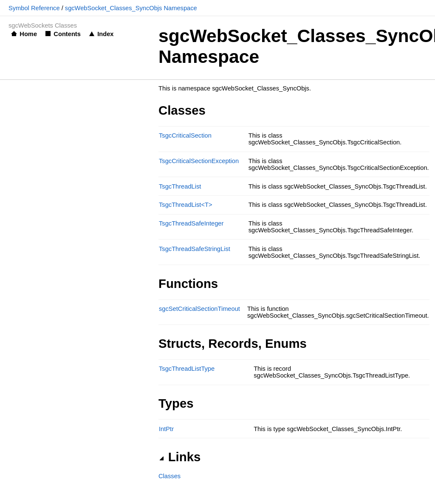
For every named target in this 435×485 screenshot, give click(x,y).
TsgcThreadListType (187, 368)
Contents (67, 34)
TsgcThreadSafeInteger (191, 223)
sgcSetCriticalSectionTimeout (199, 308)
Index (105, 34)
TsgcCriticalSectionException (199, 161)
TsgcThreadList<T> (185, 204)
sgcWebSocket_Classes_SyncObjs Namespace (131, 8)
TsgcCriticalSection (185, 135)
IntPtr (166, 429)
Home (28, 34)
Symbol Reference (34, 8)
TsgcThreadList (180, 186)
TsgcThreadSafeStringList (194, 248)
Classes (169, 476)
